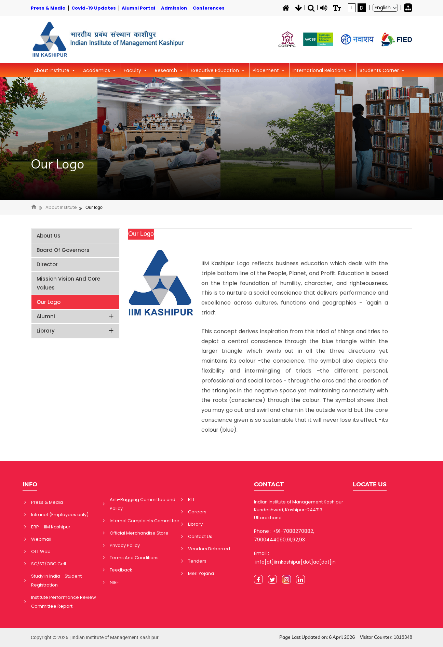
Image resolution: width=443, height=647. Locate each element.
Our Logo (57, 164)
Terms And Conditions (134, 557)
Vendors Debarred (209, 548)
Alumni (76, 316)
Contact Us (200, 536)
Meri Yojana (201, 573)
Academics (97, 70)
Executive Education (215, 70)
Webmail (41, 539)
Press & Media (47, 502)
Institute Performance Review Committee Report (63, 601)
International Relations (320, 70)
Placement (266, 70)
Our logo (94, 207)
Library (76, 330)
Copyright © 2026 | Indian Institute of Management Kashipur (95, 637)
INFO (30, 484)
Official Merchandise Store (139, 533)
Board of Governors (63, 250)
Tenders (197, 561)
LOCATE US (370, 484)
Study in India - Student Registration (56, 580)
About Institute (52, 70)
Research (166, 70)
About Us (49, 235)
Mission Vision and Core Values (68, 283)
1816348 (402, 637)
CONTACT (269, 484)
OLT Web (41, 551)
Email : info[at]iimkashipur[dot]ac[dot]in (295, 557)
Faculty (133, 70)
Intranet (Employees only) (60, 514)
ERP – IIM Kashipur (50, 527)
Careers (197, 512)
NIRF (114, 582)
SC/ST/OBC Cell (48, 564)
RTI (191, 499)
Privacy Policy (125, 545)
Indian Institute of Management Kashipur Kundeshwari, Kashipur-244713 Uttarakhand (298, 510)
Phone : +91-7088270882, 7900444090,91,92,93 (284, 535)
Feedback (121, 570)
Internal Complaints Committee (144, 520)
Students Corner (380, 70)
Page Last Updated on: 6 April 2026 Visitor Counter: (345, 637)
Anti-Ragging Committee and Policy (142, 504)
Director (47, 264)
